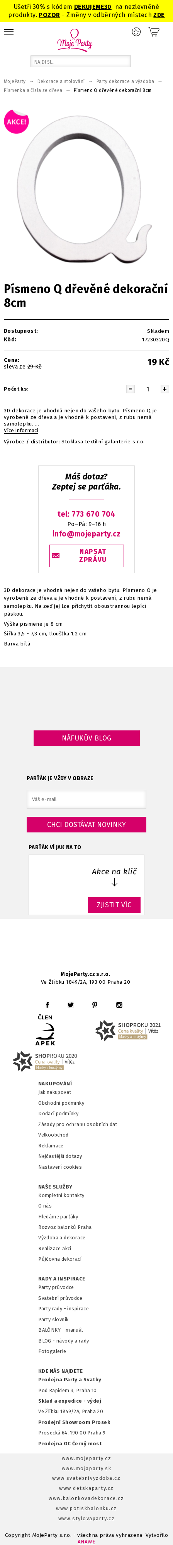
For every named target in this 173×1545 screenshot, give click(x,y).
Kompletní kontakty (61, 1195)
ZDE (159, 15)
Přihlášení (136, 32)
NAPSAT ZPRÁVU (93, 556)
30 (108, 6)
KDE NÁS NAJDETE (60, 1371)
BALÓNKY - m (54, 1330)
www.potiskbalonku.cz (86, 1508)
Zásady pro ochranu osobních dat (77, 1124)
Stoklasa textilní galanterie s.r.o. (102, 442)
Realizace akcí (54, 1248)
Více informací (21, 430)
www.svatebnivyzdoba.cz (86, 1478)
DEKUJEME (89, 6)
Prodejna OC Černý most (70, 1443)
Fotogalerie (52, 1351)
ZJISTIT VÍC (114, 905)
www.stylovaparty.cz (86, 1518)
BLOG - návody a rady (63, 1341)
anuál (76, 1330)
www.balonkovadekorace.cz (86, 1498)
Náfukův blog (87, 738)
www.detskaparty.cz (86, 1488)
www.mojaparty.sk (87, 1468)
